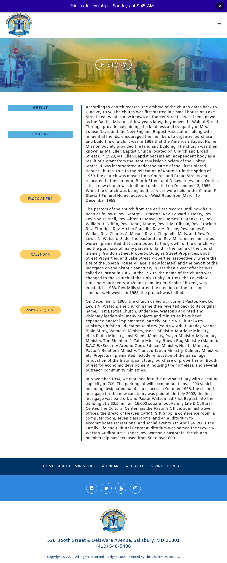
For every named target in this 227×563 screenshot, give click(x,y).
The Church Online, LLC (162, 557)
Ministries (84, 466)
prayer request (40, 310)
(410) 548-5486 (113, 547)
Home (48, 466)
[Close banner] (220, 6)
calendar (40, 254)
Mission (40, 127)
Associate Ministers (40, 147)
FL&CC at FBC (134, 466)
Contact (175, 466)
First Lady (40, 121)
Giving (157, 466)
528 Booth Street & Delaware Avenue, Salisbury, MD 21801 (113, 541)
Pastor (40, 114)
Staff (40, 141)
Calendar (108, 466)
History (40, 134)
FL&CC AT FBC (40, 199)
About (40, 108)
